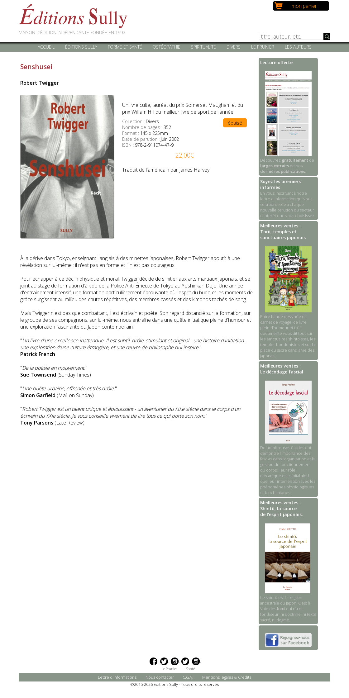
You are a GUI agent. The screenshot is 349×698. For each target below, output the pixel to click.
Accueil (46, 47)
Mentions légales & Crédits (226, 677)
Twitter (164, 661)
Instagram (174, 661)
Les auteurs (298, 47)
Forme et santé (125, 47)
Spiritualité (203, 47)
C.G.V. (188, 677)
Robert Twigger (39, 82)
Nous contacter (160, 677)
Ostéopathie (166, 47)
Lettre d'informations (117, 677)
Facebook (153, 661)
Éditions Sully (81, 47)
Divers (234, 47)
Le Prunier (262, 47)
